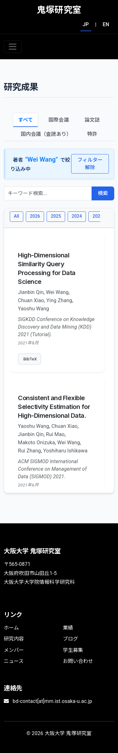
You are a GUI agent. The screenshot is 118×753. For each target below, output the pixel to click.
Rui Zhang (29, 451)
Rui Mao (55, 434)
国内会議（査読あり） (46, 134)
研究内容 (14, 639)
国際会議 (58, 120)
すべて (25, 120)
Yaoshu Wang (33, 309)
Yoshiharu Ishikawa (65, 451)
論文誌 (92, 120)
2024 (77, 216)
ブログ (70, 639)
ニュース (14, 661)
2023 (98, 216)
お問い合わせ (78, 661)
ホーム (11, 628)
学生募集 (73, 650)
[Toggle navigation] (12, 46)
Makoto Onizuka (36, 442)
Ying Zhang (59, 300)
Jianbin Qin (30, 292)
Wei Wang (57, 292)
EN (106, 24)
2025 (56, 216)
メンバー (14, 650)
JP (86, 24)
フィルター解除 (90, 163)
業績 (68, 628)
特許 (92, 134)
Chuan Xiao (31, 300)
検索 (103, 193)
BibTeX (30, 358)
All (16, 216)
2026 (35, 216)
